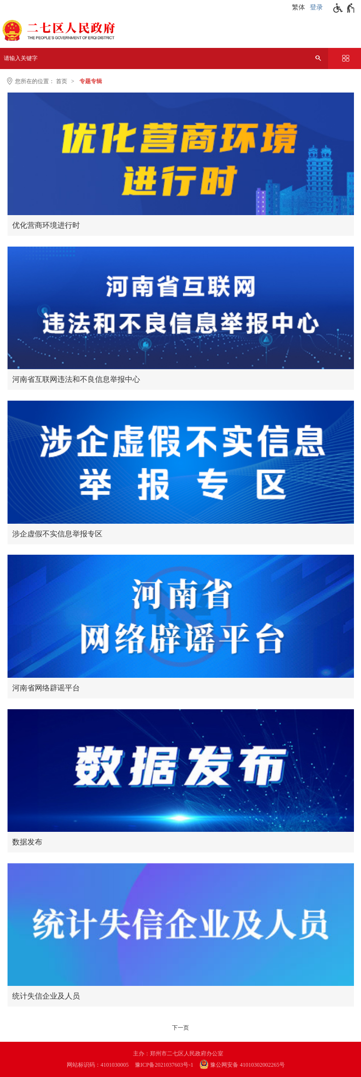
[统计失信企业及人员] (181, 924)
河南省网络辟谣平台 (46, 688)
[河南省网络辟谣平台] (181, 616)
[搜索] (318, 58)
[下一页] (180, 1027)
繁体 (298, 7)
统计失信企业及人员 (46, 996)
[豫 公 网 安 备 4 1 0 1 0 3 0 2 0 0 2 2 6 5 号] (246, 1065)
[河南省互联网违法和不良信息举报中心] (181, 308)
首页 (61, 81)
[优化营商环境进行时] (181, 154)
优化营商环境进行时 (46, 225)
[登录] (317, 7)
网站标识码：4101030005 (98, 1065)
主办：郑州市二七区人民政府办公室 (178, 1053)
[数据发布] (181, 770)
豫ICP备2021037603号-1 (164, 1065)
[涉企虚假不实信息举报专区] (181, 462)
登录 (316, 7)
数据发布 (27, 842)
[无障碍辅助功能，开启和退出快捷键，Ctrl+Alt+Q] (344, 8)
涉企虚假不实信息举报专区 (57, 534)
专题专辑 (90, 81)
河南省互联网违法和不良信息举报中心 (76, 379)
